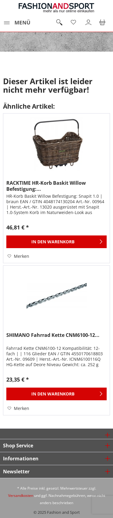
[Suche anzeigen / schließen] (59, 23)
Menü (17, 22)
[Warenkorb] (103, 23)
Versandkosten (20, 495)
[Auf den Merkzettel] (18, 256)
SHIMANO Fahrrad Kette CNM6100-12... (52, 335)
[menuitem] (16, 23)
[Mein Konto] (89, 23)
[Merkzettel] (74, 23)
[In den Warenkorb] (56, 241)
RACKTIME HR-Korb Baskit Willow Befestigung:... (46, 186)
